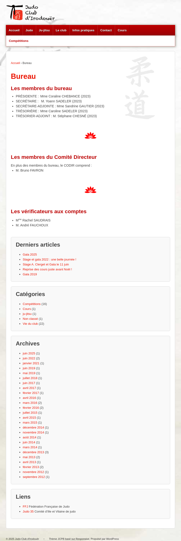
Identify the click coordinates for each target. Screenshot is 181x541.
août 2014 (30, 437)
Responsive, (83, 538)
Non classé (30, 319)
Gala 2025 (30, 254)
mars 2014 (30, 447)
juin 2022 (29, 358)
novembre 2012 (33, 472)
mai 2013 (29, 457)
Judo (29, 30)
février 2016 (31, 407)
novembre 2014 (33, 432)
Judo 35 (28, 511)
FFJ (25, 506)
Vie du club (30, 323)
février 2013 (31, 467)
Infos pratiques (83, 30)
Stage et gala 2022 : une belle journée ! (49, 259)
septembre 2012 (34, 477)
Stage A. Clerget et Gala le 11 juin (46, 264)
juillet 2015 (30, 412)
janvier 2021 (31, 363)
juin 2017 (29, 383)
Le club (61, 30)
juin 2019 (29, 368)
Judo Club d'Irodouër (27, 538)
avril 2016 (29, 398)
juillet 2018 (30, 378)
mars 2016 (30, 403)
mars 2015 (30, 422)
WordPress (112, 538)
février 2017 (31, 393)
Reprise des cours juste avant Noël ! (47, 269)
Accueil (14, 30)
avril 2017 (29, 388)
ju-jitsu (27, 314)
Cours (122, 30)
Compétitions (19, 41)
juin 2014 (29, 442)
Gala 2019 (30, 274)
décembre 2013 (33, 452)
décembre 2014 (33, 427)
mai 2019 (29, 373)
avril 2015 (29, 417)
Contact (106, 30)
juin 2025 (29, 353)
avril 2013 (29, 462)
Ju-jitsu (44, 30)
